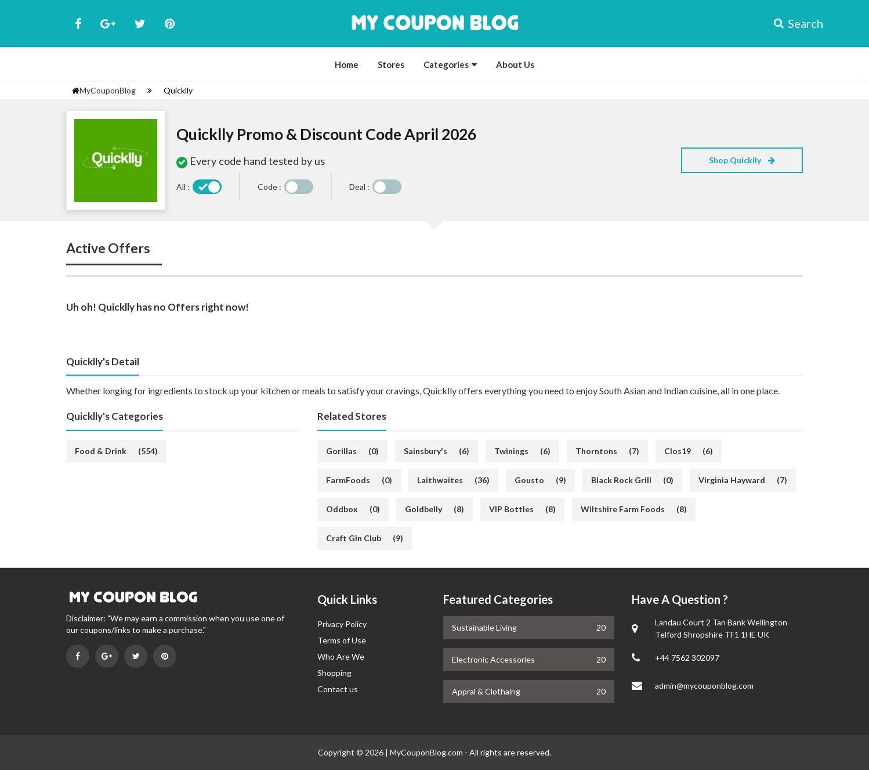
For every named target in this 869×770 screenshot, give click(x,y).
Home (347, 64)
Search (788, 23)
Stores (391, 64)
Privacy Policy (342, 624)
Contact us (337, 689)
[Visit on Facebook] (77, 656)
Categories (446, 64)
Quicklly (178, 90)
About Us (515, 64)
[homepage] (75, 90)
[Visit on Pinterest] (164, 656)
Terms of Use (341, 640)
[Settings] (149, 90)
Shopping (334, 673)
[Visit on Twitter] (135, 656)
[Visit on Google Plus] (106, 656)
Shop (742, 160)
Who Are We (340, 656)
